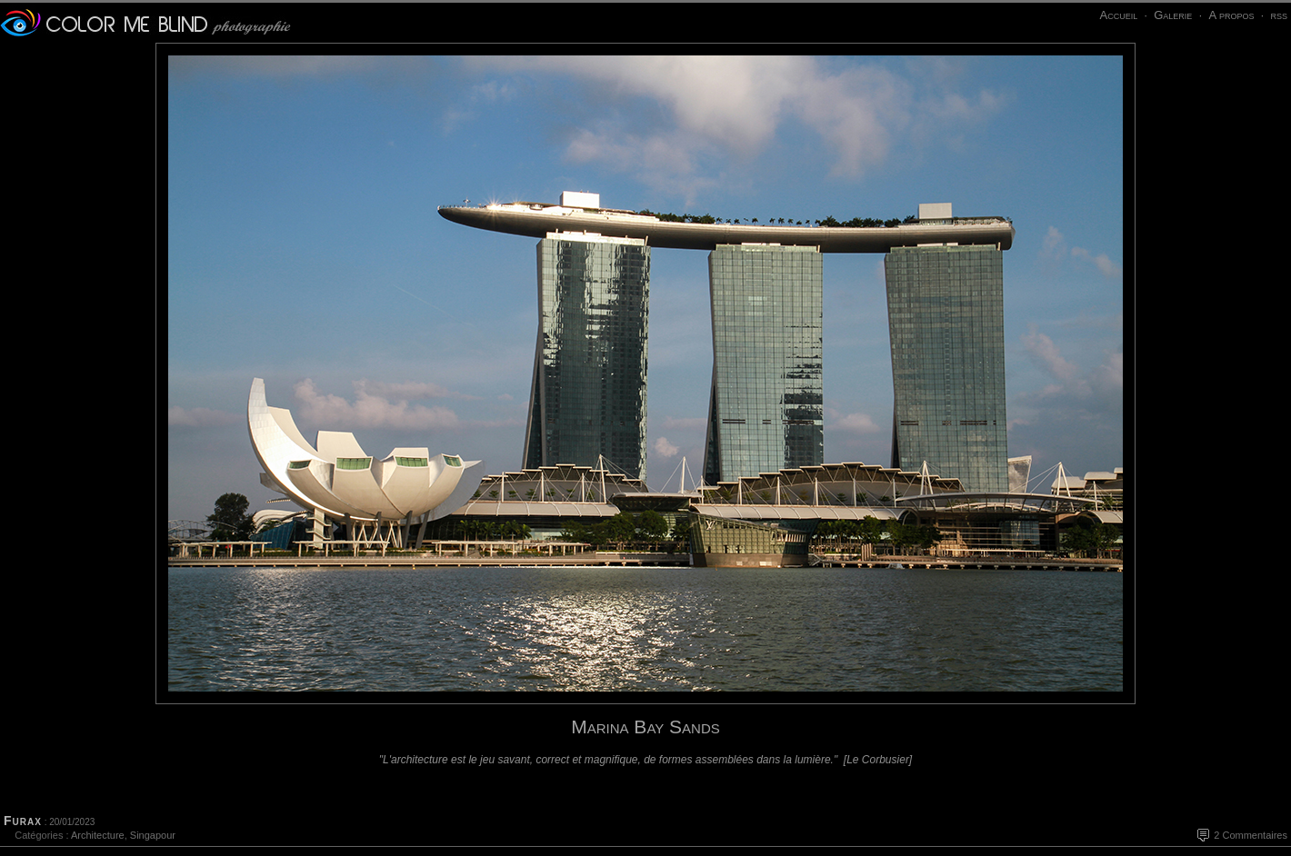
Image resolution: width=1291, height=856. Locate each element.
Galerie (1173, 15)
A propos (1231, 15)
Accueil (1118, 15)
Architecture (98, 835)
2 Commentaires (1250, 835)
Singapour (152, 835)
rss (1278, 15)
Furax (23, 820)
